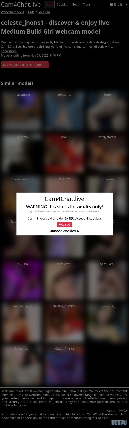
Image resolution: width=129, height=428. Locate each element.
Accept (64, 224)
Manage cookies (62, 231)
